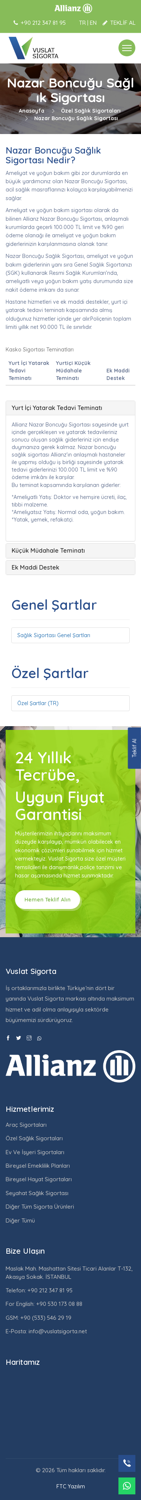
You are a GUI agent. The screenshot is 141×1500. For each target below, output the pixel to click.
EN (93, 22)
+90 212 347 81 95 (49, 1290)
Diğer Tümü (20, 1220)
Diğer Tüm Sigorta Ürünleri (40, 1206)
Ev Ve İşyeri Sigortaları (35, 1152)
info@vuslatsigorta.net (58, 1331)
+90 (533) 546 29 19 (45, 1317)
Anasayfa (31, 110)
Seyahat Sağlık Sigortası (37, 1193)
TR (82, 22)
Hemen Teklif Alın (47, 899)
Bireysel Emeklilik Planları (38, 1165)
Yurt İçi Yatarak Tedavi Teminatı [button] (57, 408)
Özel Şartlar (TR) (38, 703)
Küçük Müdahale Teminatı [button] (48, 550)
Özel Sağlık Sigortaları (91, 110)
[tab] (70, 408)
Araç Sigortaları (26, 1124)
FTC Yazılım (70, 1486)
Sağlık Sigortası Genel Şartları (53, 635)
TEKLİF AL (119, 22)
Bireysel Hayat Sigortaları (39, 1179)
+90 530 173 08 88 (58, 1303)
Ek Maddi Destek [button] (35, 567)
